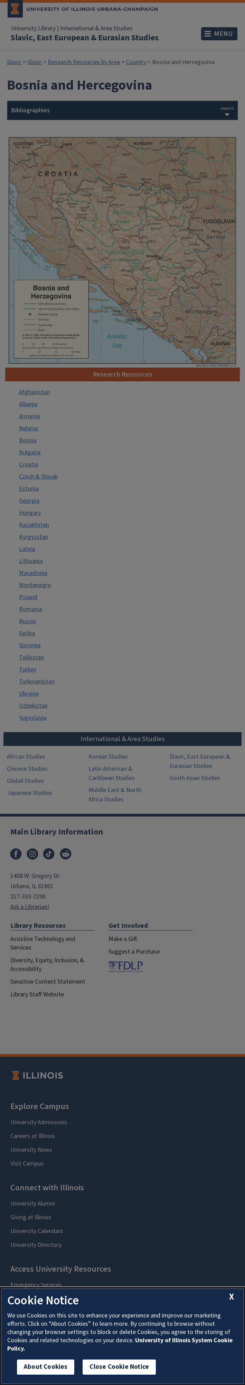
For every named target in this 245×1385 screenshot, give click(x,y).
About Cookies (45, 1367)
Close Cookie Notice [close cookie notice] (119, 1367)
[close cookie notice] (231, 1297)
